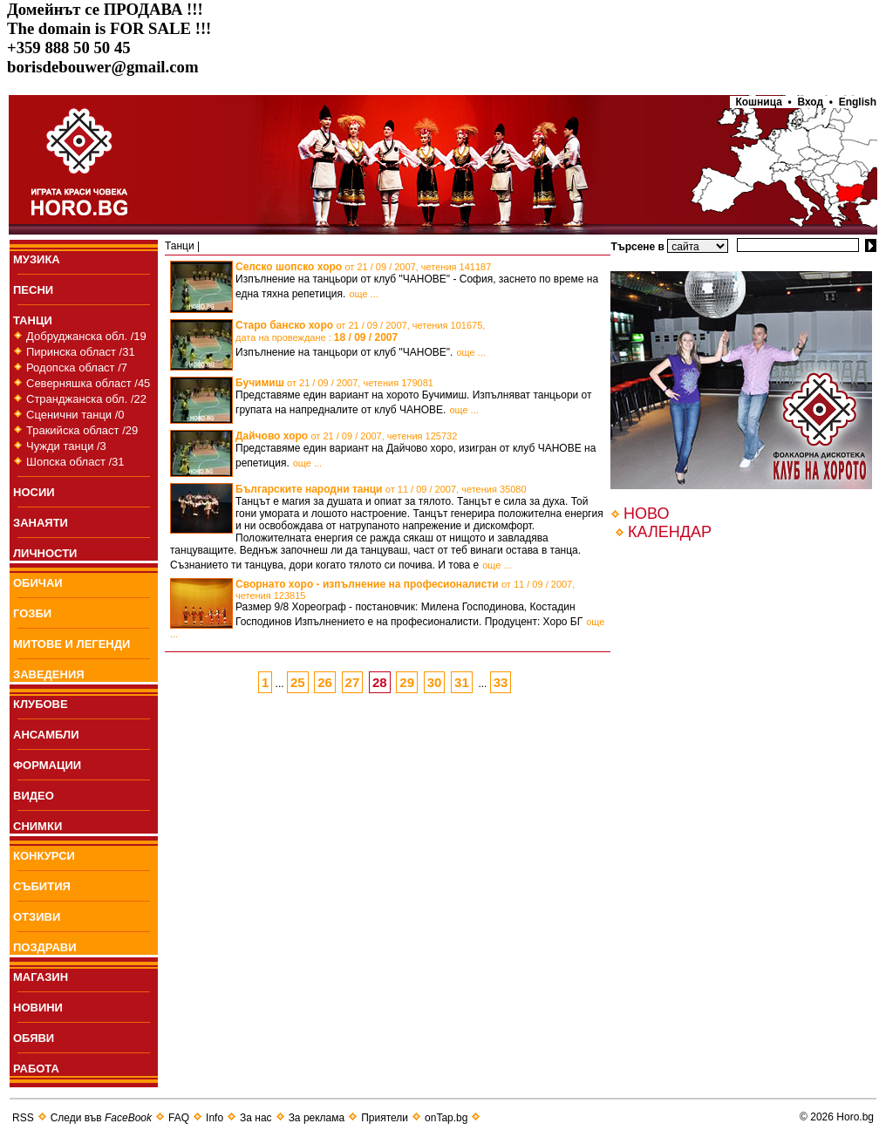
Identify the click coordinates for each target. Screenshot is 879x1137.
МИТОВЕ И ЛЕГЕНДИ (71, 643)
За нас (256, 1118)
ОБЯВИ (33, 1038)
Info (214, 1118)
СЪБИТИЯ (42, 886)
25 (297, 682)
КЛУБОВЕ (40, 704)
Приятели (384, 1118)
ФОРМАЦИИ (47, 765)
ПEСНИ (33, 289)
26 (324, 682)
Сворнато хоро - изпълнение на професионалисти (405, 589)
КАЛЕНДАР (670, 532)
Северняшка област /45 (88, 383)
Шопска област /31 (75, 461)
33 (501, 682)
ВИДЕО (33, 795)
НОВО (646, 513)
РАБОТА (36, 1068)
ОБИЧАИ (38, 582)
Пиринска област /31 (80, 351)
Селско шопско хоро (363, 267)
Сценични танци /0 (75, 414)
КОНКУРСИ (44, 855)
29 (406, 682)
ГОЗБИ (32, 613)
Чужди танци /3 (66, 446)
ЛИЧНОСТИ (45, 553)
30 (434, 682)
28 (379, 682)
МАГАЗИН (40, 977)
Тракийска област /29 (82, 430)
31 (461, 682)
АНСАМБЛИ (46, 734)
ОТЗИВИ (36, 916)
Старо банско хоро (360, 331)
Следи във (101, 1118)
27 (352, 682)
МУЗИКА (36, 259)
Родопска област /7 (76, 367)
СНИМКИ (37, 826)
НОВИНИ (38, 1007)
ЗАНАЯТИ (40, 522)
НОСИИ (34, 492)
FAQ (178, 1118)
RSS (23, 1118)
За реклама (317, 1118)
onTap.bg (446, 1118)
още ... (363, 294)
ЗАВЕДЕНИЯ (49, 674)
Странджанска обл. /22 (86, 398)
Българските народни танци (381, 489)
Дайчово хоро (346, 436)
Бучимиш (334, 383)
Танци (179, 246)
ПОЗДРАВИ (45, 947)
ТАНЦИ (32, 320)
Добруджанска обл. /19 (86, 336)
